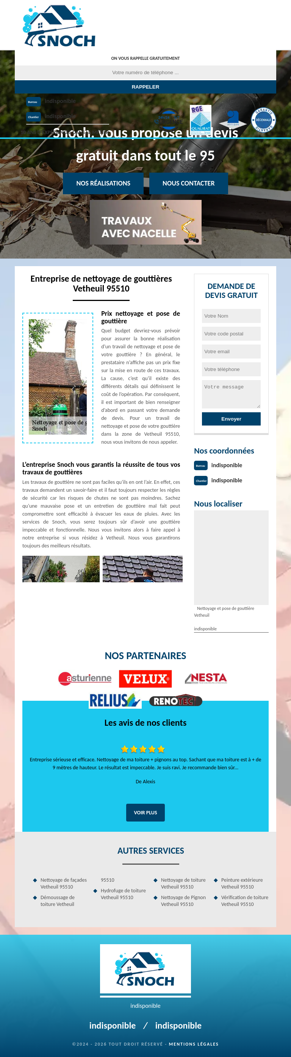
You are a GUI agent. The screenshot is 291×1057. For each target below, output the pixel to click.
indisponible (60, 100)
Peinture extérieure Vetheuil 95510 (242, 883)
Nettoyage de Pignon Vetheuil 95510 (183, 900)
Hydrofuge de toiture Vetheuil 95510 (123, 894)
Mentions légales (194, 1044)
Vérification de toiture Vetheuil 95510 (244, 900)
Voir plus (145, 812)
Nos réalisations (103, 183)
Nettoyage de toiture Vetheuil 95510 (183, 883)
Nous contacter (188, 183)
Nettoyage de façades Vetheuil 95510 (64, 883)
